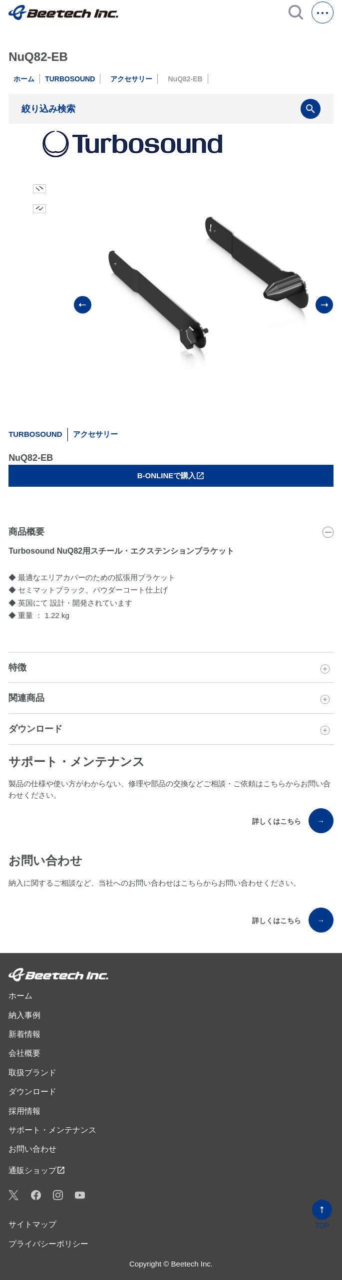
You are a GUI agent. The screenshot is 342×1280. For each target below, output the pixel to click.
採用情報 (24, 1111)
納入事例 (24, 1015)
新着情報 (24, 1034)
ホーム (23, 79)
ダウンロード (32, 1091)
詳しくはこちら (293, 820)
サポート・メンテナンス (52, 1130)
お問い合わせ (32, 1149)
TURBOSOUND (70, 79)
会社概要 (24, 1053)
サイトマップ (32, 1224)
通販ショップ (36, 1170)
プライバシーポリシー (48, 1244)
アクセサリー (131, 79)
